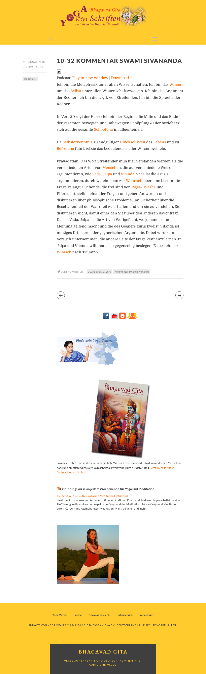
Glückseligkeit (132, 142)
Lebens (159, 142)
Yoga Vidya (59, 615)
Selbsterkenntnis (78, 142)
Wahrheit (134, 181)
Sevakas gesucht (99, 615)
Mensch (109, 168)
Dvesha (149, 187)
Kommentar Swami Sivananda (131, 271)
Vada (96, 174)
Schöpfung (103, 129)
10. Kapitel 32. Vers (99, 271)
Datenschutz (124, 615)
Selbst (76, 91)
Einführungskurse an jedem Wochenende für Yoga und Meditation (107, 489)
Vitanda (127, 174)
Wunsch (64, 252)
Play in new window (90, 78)
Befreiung (65, 149)
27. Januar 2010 (34, 61)
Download (120, 78)
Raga (136, 187)
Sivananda (35, 66)
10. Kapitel (30, 79)
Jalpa (107, 174)
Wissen (175, 85)
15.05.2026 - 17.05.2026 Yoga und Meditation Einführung (92, 496)
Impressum (146, 615)
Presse (77, 615)
